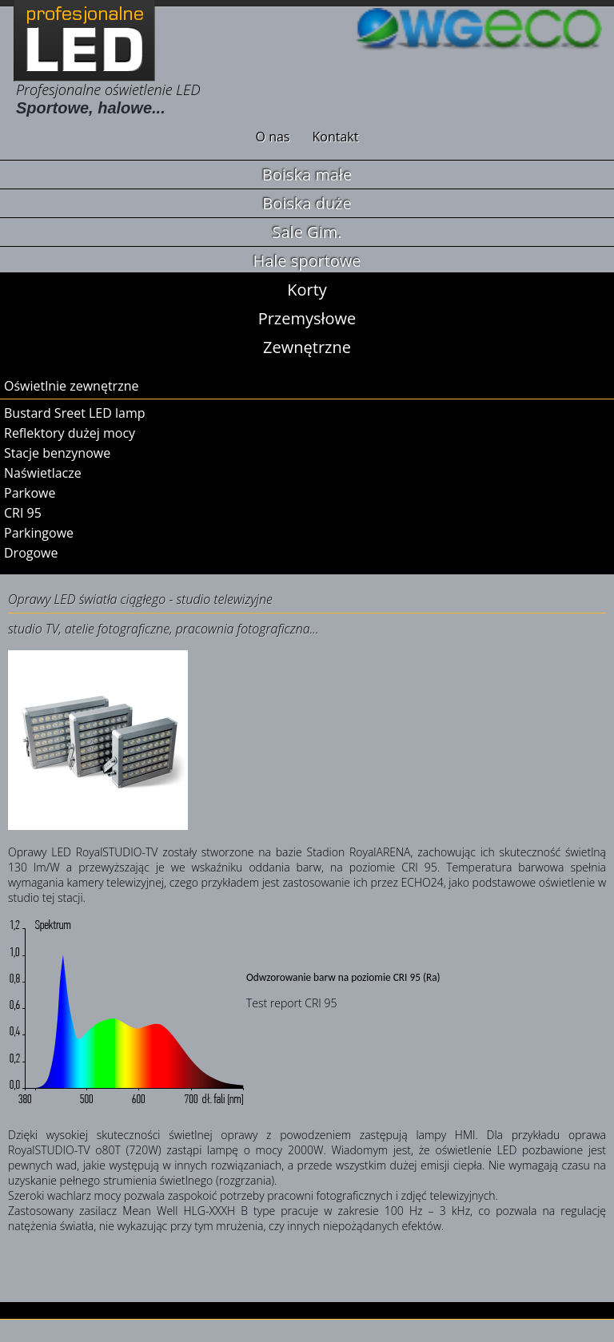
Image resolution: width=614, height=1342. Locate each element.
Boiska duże (306, 203)
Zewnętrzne (307, 347)
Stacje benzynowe (57, 453)
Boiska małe (307, 174)
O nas (273, 136)
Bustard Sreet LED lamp (75, 413)
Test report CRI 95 (291, 1002)
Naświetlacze (43, 473)
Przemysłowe (307, 318)
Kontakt (336, 136)
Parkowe (29, 493)
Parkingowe (39, 533)
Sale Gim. (307, 232)
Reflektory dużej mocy (69, 433)
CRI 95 (23, 513)
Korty (307, 289)
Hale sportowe (307, 261)
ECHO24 (422, 882)
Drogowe (31, 553)
